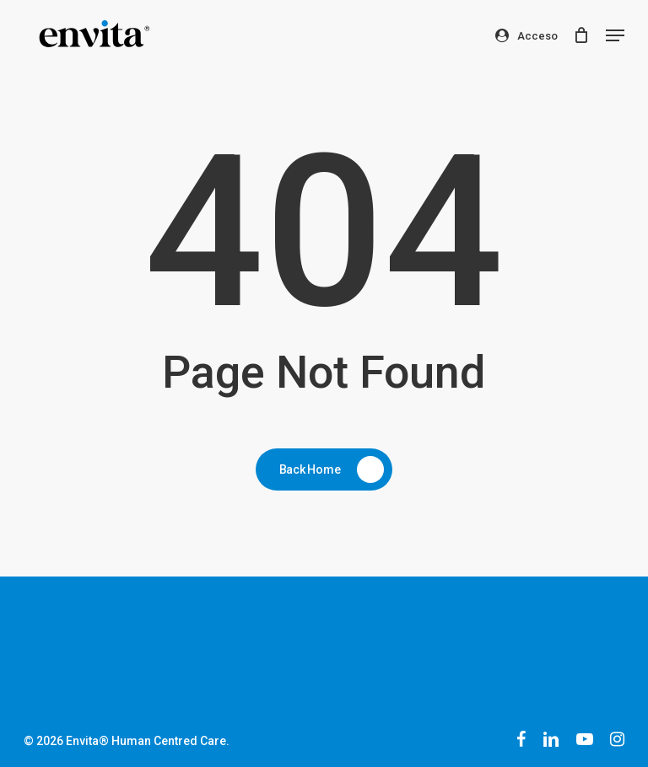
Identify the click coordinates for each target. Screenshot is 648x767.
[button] (615, 35)
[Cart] (580, 35)
